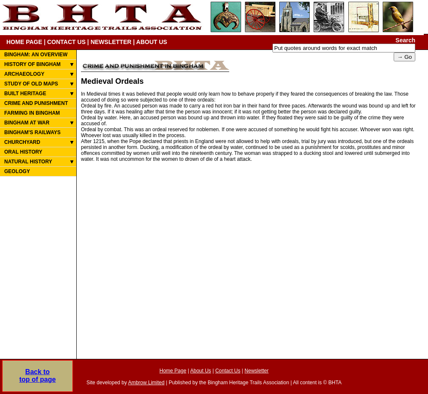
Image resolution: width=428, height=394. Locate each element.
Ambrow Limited (146, 383)
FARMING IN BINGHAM (32, 113)
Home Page (172, 371)
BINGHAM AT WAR (27, 123)
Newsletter (257, 371)
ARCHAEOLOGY (24, 74)
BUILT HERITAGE (25, 93)
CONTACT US (66, 42)
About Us (200, 371)
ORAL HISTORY (23, 152)
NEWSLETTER (111, 42)
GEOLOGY (17, 171)
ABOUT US (151, 42)
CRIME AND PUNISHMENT (36, 103)
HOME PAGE (24, 42)
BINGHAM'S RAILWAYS (32, 132)
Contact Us (227, 371)
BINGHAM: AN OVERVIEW (35, 55)
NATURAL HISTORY (28, 162)
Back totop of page (37, 375)
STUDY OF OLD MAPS (31, 84)
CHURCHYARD (22, 142)
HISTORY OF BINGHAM (32, 64)
